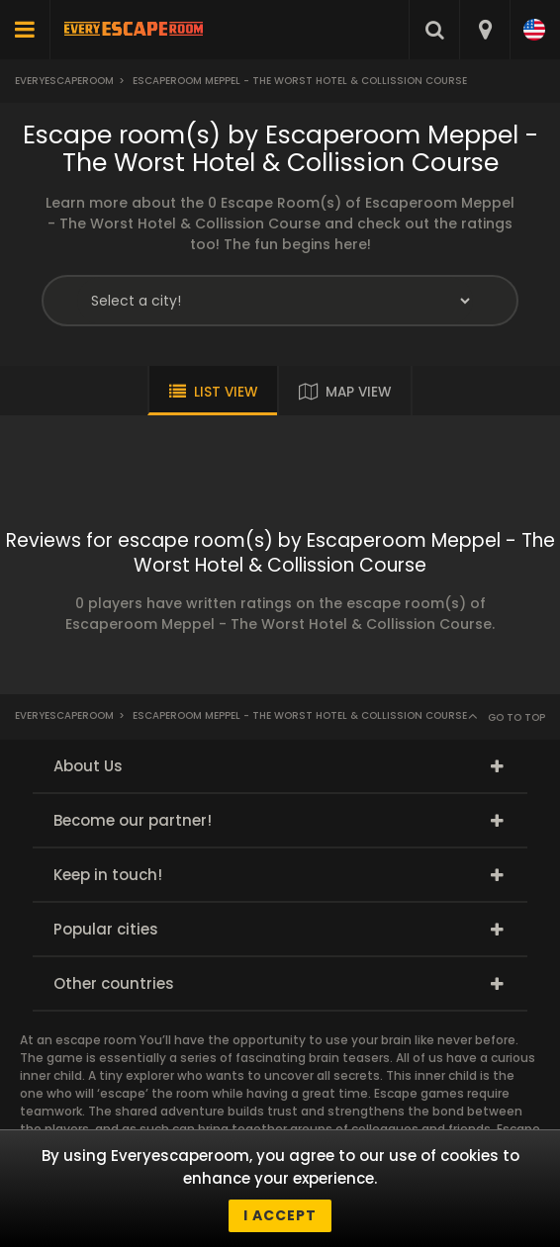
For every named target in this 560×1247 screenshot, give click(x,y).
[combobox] (484, 29)
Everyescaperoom (64, 80)
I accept (280, 1215)
